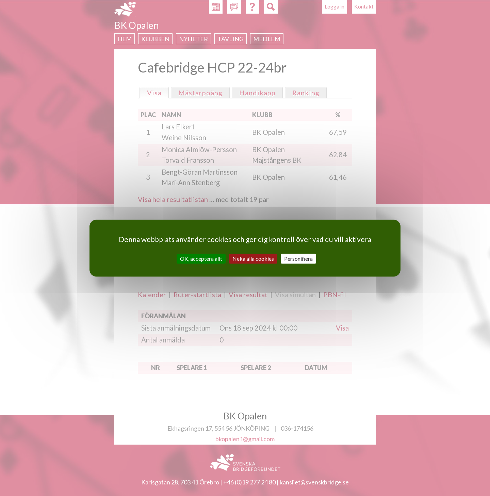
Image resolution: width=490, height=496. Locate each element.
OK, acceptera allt (201, 258)
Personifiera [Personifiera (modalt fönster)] (298, 258)
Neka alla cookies (253, 258)
